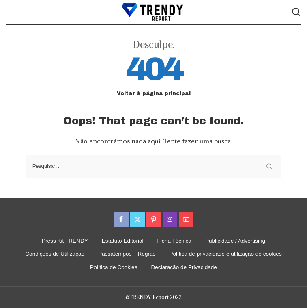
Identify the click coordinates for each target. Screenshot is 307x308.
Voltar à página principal (154, 93)
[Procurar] (296, 12)
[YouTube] (186, 219)
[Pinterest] (153, 219)
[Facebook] (121, 219)
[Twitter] (137, 219)
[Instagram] (170, 219)
